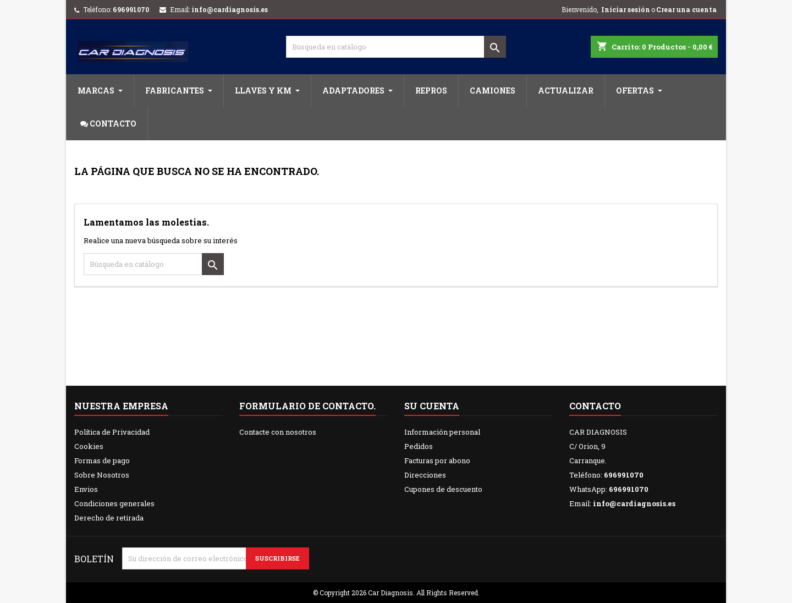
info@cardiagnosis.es (229, 9)
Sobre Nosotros (101, 475)
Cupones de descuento (443, 489)
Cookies (88, 446)
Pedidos (418, 446)
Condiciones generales (114, 503)
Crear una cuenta (686, 9)
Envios (86, 489)
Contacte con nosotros (277, 432)
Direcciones (425, 475)
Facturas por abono (437, 460)
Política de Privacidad (112, 432)
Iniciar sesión (625, 9)
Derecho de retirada (109, 518)
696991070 (131, 9)
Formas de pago (102, 460)
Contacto (595, 406)
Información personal (442, 432)
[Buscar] (396, 47)
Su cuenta (431, 406)
